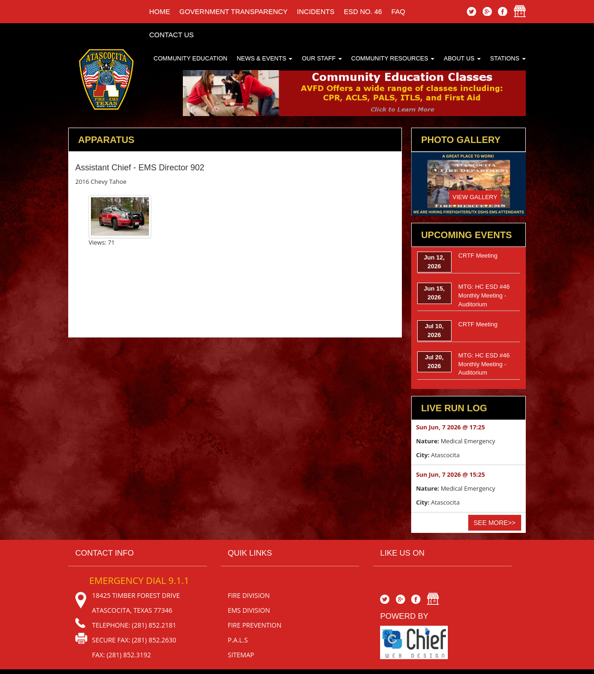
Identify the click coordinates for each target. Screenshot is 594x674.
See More (495, 522)
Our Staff (322, 58)
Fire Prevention (255, 625)
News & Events (265, 58)
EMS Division (249, 610)
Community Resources (393, 58)
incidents (316, 11)
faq (398, 11)
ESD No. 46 (363, 11)
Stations (508, 58)
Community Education (190, 58)
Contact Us (171, 35)
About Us (462, 58)
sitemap (241, 654)
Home (159, 11)
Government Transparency (233, 11)
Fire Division (249, 595)
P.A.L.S (238, 639)
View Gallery (474, 197)
